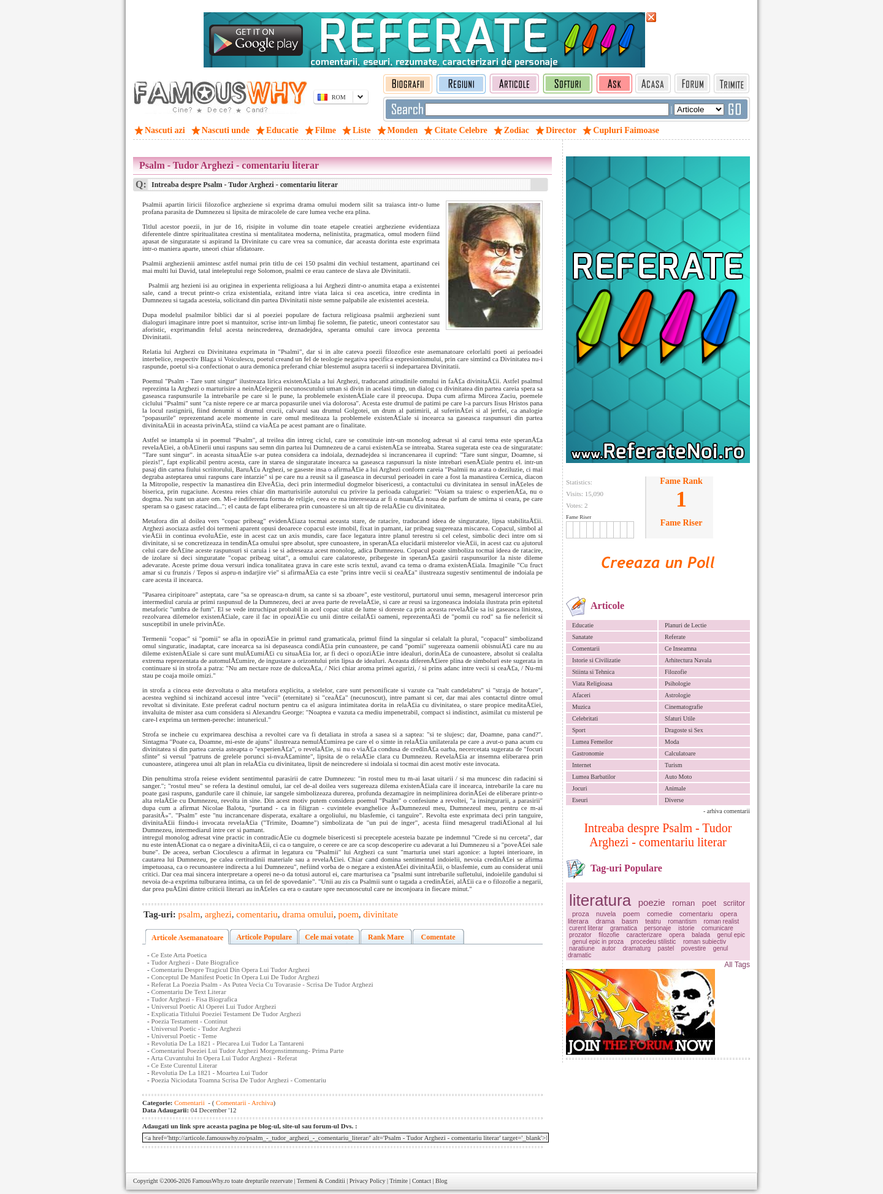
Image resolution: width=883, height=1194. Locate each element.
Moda (672, 741)
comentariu (696, 913)
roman (683, 903)
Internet (581, 765)
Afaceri (581, 695)
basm (630, 921)
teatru (653, 921)
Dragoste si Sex (684, 730)
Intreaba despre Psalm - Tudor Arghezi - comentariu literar (658, 835)
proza (580, 913)
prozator (580, 935)
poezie (651, 902)
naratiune (582, 948)
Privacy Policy (368, 1180)
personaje (657, 928)
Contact (421, 1180)
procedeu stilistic (653, 941)
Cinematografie (684, 706)
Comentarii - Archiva (243, 1102)
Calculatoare (680, 753)
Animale (675, 788)
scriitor (734, 903)
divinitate (380, 914)
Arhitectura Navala (688, 660)
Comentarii (586, 648)
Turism (673, 765)
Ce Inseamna (681, 648)
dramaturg (637, 948)
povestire (693, 948)
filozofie (608, 935)
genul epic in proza (598, 941)
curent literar (586, 928)
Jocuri (579, 788)
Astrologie (677, 695)
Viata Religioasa (592, 683)
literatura (600, 900)
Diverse (674, 800)
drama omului (308, 914)
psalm (189, 914)
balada (701, 935)
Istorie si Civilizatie (596, 660)
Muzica (581, 706)
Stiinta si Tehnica (593, 671)
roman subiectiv (704, 941)
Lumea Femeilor (592, 741)
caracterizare (644, 935)
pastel (666, 948)
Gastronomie (588, 753)
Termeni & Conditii (321, 1180)
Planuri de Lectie (685, 625)
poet (709, 903)
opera (677, 935)
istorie (686, 928)
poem (631, 913)
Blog (441, 1180)
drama (604, 921)
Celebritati (585, 718)
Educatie (583, 625)
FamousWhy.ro (210, 1180)
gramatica (623, 928)
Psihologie (677, 683)
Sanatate (582, 636)
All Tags (737, 964)
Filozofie (676, 671)
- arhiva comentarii (726, 811)
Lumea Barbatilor (594, 776)
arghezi (218, 914)
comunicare (717, 928)
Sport (579, 730)
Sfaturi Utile (680, 718)
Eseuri (580, 800)
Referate (675, 636)
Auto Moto (678, 776)
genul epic (731, 935)
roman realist (721, 921)
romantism (682, 921)
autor (609, 948)
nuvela (606, 913)
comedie (660, 913)
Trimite (398, 1180)
